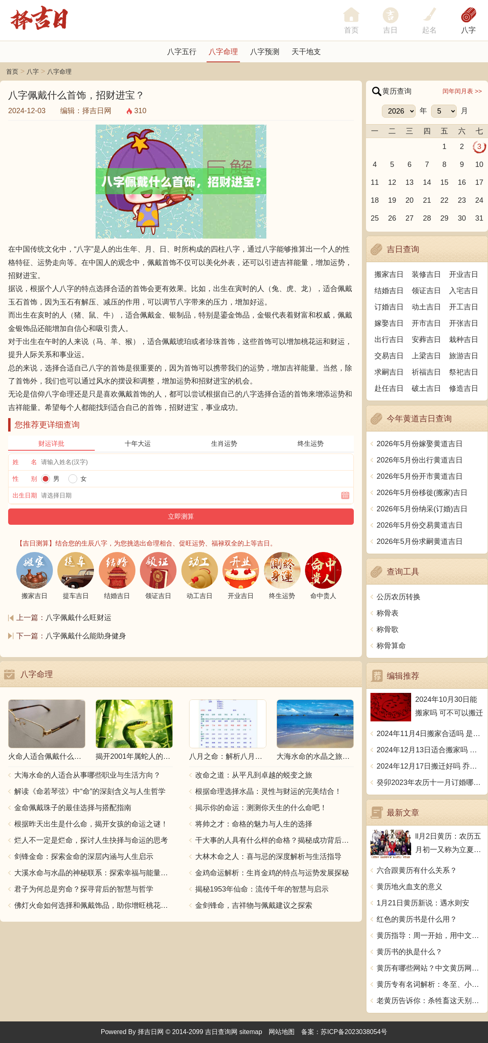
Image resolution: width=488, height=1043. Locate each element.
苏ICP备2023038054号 (354, 1031)
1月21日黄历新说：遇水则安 (423, 903)
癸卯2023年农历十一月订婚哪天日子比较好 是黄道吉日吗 (430, 782)
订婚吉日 (389, 307)
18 (374, 200)
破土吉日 (426, 388)
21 (427, 200)
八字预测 (264, 52)
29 (444, 218)
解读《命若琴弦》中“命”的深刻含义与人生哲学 (90, 791)
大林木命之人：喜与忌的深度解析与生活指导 (268, 856)
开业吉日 (463, 274)
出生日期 (25, 495)
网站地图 (282, 1031)
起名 (429, 30)
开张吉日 (463, 323)
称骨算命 (391, 646)
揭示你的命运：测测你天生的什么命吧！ (261, 808)
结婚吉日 (389, 291)
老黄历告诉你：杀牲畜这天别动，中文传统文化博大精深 (430, 1001)
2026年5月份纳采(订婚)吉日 (422, 509)
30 (462, 218)
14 (427, 182)
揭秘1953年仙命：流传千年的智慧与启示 (262, 889)
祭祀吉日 (463, 372)
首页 (12, 71)
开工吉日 (463, 307)
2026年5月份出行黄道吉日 (420, 460)
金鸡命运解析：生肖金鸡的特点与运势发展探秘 (272, 873)
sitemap (251, 1031)
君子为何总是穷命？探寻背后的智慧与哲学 (83, 889)
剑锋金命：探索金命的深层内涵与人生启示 (83, 856)
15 (444, 182)
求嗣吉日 (389, 372)
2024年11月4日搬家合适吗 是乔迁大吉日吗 (430, 734)
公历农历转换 (398, 597)
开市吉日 (426, 323)
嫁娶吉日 (389, 323)
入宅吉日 (463, 291)
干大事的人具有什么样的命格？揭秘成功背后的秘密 (274, 840)
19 (392, 200)
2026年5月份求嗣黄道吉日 (420, 541)
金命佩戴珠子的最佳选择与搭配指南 (72, 808)
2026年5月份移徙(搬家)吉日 (422, 493)
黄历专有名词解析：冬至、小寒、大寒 (430, 984)
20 (409, 200)
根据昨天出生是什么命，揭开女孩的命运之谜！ (91, 824)
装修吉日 (426, 274)
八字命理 (223, 52)
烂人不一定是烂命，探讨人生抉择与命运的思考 (91, 840)
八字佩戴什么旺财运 (78, 618)
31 (479, 218)
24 (479, 200)
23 (462, 200)
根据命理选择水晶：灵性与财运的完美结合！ (268, 791)
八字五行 (181, 52)
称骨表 (388, 613)
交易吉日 (389, 356)
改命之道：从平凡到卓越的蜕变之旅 (253, 775)
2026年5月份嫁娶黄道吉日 (420, 444)
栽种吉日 (463, 339)
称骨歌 (388, 629)
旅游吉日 (463, 356)
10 (479, 164)
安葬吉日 (426, 339)
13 (409, 182)
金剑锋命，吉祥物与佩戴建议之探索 (253, 905)
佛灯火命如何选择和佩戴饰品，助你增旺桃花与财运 (93, 905)
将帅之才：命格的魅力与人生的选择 (253, 824)
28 (427, 218)
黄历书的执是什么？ (409, 952)
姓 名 (25, 461)
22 (444, 200)
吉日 (390, 30)
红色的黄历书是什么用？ (417, 919)
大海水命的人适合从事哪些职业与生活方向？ (87, 775)
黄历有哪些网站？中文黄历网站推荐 (430, 968)
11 (374, 182)
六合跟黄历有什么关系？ (417, 870)
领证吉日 (426, 291)
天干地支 (306, 52)
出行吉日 (389, 339)
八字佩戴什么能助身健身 (86, 636)
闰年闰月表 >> (462, 91)
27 (409, 218)
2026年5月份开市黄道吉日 (420, 476)
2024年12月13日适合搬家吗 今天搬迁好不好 (430, 750)
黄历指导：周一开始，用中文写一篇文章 (430, 935)
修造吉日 (463, 388)
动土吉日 (426, 307)
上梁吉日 (426, 356)
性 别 (25, 478)
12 (392, 182)
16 (462, 182)
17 (479, 182)
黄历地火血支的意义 (409, 887)
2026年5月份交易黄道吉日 (420, 525)
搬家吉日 (389, 274)
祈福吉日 (426, 372)
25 (374, 218)
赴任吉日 (389, 388)
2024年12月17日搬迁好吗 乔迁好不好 (430, 766)
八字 (468, 30)
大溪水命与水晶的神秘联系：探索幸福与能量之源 (93, 873)
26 (392, 218)
